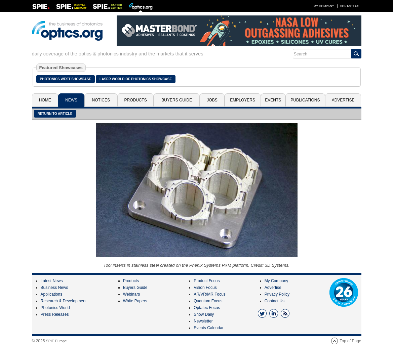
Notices (101, 100)
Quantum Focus (208, 301)
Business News (54, 287)
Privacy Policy (277, 294)
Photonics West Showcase (65, 79)
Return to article (55, 114)
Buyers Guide (176, 100)
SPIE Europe (56, 341)
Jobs (212, 100)
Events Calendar (209, 328)
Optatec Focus (207, 307)
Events (273, 100)
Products (135, 100)
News (71, 100)
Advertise (343, 100)
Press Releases (55, 314)
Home (45, 100)
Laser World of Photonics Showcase (136, 79)
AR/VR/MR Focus (210, 294)
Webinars (131, 294)
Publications (305, 100)
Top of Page (350, 341)
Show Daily (204, 314)
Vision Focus (205, 287)
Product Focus (207, 280)
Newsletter (203, 321)
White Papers (135, 301)
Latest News (52, 280)
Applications (52, 294)
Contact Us (349, 6)
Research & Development (64, 301)
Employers (242, 100)
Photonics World (55, 307)
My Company (324, 6)
